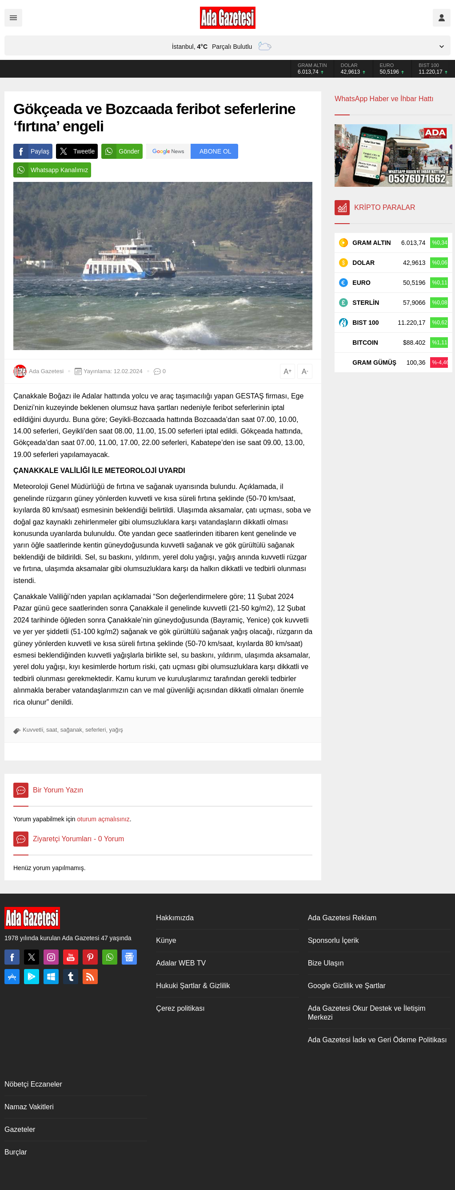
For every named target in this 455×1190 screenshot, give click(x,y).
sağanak (71, 729)
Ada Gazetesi (46, 371)
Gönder (120, 151)
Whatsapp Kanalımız (50, 169)
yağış (116, 729)
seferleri (95, 729)
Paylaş (31, 151)
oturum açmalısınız (103, 819)
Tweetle (75, 151)
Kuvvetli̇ (33, 729)
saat (51, 729)
